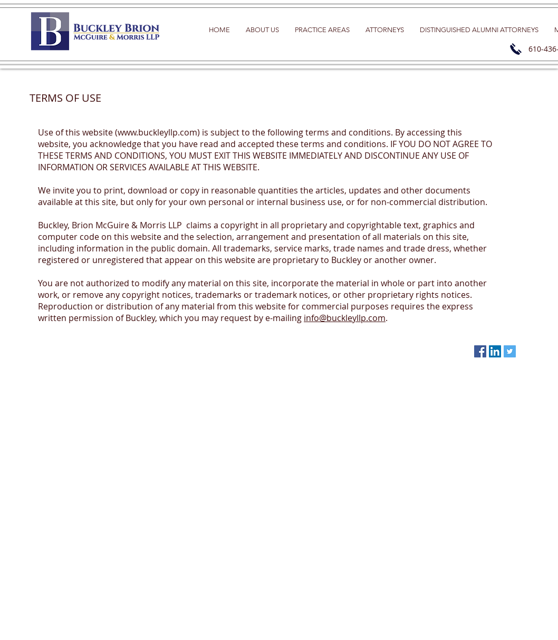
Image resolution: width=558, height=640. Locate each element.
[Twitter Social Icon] (510, 351)
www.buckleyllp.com (157, 132)
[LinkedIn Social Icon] (495, 351)
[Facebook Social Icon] (480, 351)
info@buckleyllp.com (345, 318)
